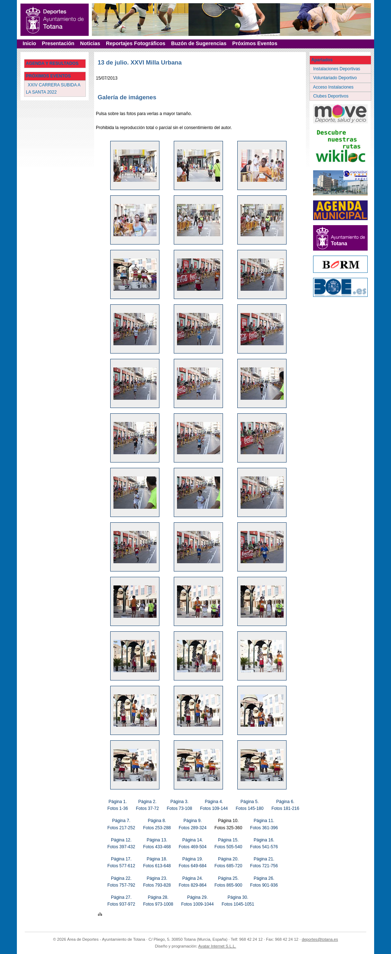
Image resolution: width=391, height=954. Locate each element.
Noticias (90, 43)
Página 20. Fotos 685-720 (228, 862)
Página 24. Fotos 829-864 (192, 882)
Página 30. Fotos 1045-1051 (238, 901)
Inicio (29, 43)
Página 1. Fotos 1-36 (117, 805)
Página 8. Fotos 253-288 (157, 824)
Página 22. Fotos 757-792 (121, 882)
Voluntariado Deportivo (335, 77)
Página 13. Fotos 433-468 (157, 843)
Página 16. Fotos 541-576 (264, 843)
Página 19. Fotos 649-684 (192, 862)
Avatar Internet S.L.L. (217, 946)
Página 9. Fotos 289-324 (192, 824)
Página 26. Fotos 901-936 (264, 882)
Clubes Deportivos (331, 96)
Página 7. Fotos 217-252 (121, 824)
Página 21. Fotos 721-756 (264, 862)
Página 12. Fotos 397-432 (121, 843)
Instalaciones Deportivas (337, 68)
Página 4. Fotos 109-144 (214, 805)
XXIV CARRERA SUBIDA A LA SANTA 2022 (53, 88)
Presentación (58, 43)
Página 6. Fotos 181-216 (285, 805)
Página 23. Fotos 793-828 (157, 882)
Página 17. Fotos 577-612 (121, 862)
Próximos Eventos (255, 43)
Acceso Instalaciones (334, 87)
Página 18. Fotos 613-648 (157, 862)
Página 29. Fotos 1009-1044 (197, 901)
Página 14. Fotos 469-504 (192, 843)
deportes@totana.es (320, 939)
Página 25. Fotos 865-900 (228, 882)
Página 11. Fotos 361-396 (264, 824)
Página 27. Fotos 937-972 (121, 901)
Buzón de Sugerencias (199, 43)
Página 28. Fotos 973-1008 (158, 901)
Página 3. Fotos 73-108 (179, 805)
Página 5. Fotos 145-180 (250, 805)
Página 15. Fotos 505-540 (228, 843)
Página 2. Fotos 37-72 (147, 805)
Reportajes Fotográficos (136, 43)
